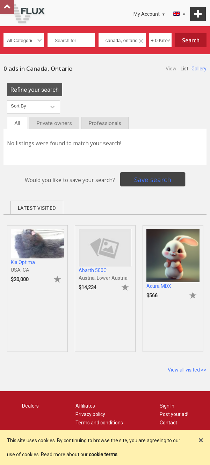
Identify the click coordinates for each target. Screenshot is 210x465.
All (17, 123)
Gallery (199, 68)
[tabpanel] (37, 285)
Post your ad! (174, 414)
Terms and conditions (99, 422)
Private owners (54, 123)
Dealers (30, 406)
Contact (168, 422)
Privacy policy (90, 414)
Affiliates (85, 406)
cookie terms (103, 454)
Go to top (7, 7)
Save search (152, 179)
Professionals (104, 123)
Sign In (167, 406)
